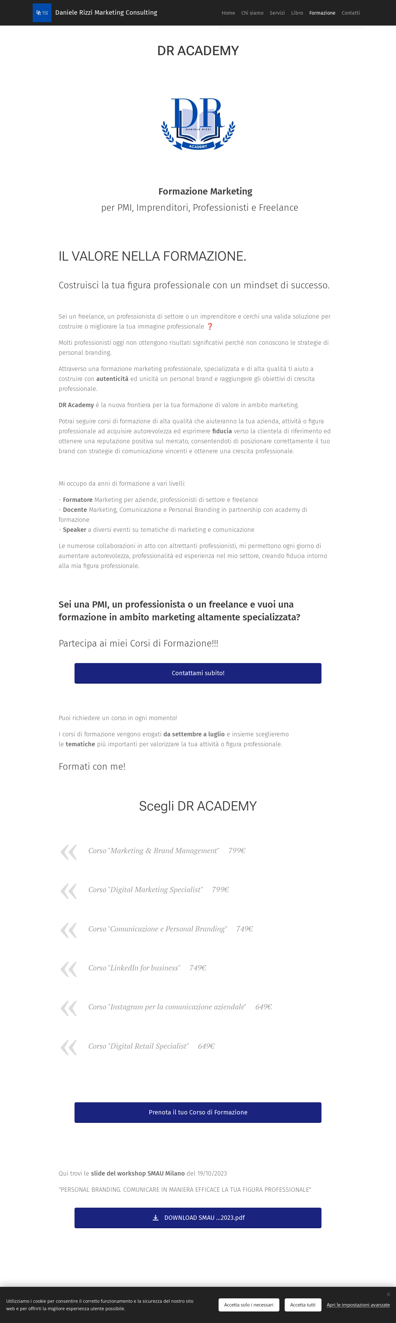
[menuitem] (208, 13)
